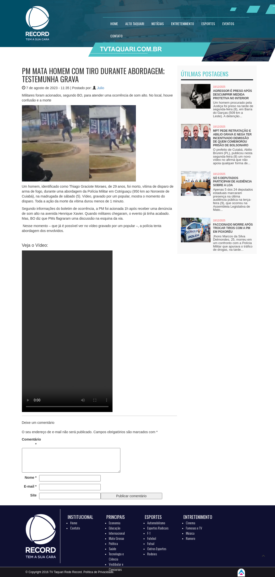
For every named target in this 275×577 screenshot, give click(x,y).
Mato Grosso (116, 538)
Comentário (29, 441)
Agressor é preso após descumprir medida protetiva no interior (232, 94)
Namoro (190, 538)
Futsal (150, 543)
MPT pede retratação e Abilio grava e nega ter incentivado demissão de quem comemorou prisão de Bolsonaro (232, 138)
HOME (114, 23)
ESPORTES (208, 23)
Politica (113, 543)
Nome (30, 477)
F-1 (148, 533)
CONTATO (116, 35)
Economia (114, 522)
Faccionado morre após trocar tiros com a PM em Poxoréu (233, 228)
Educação (114, 527)
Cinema (190, 522)
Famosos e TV (194, 527)
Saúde (112, 548)
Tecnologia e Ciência (116, 556)
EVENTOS (228, 23)
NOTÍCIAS (157, 23)
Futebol (151, 538)
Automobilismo (156, 522)
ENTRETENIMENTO (182, 23)
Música (190, 533)
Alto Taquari (134, 23)
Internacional (117, 533)
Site (33, 495)
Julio (100, 88)
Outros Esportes (156, 548)
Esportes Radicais (157, 527)
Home (73, 522)
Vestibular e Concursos (116, 566)
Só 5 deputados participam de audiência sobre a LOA (232, 181)
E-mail (30, 486)
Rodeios (152, 553)
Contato (75, 527)
